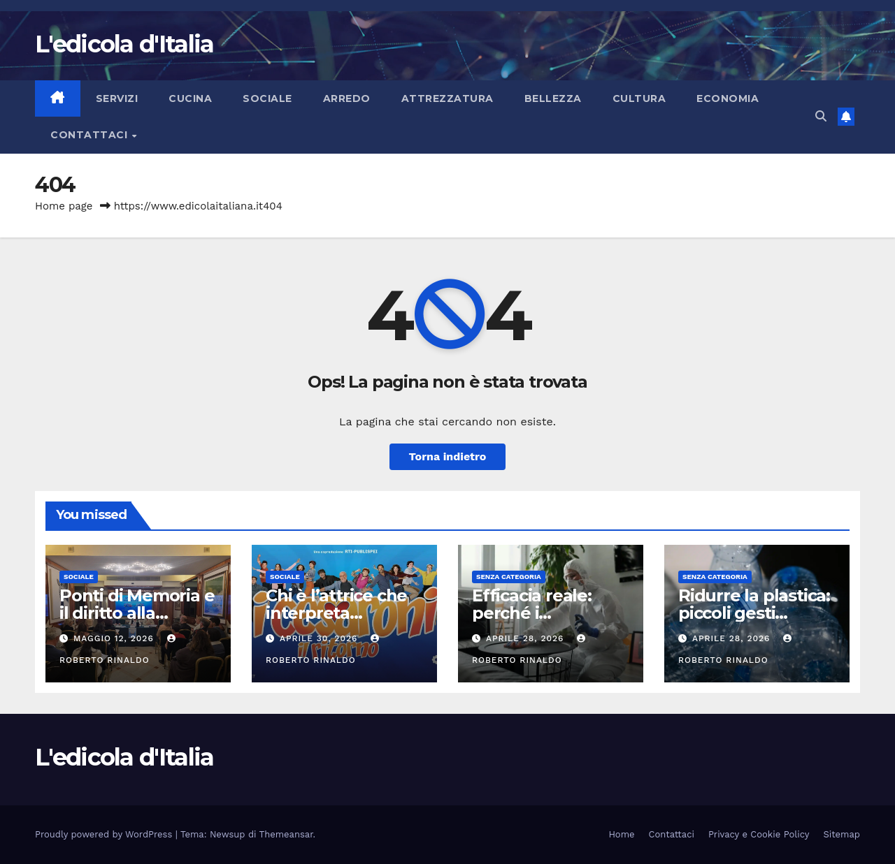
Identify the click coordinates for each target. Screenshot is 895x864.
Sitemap (841, 834)
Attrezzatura (447, 98)
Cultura (639, 98)
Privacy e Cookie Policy (759, 834)
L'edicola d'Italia (124, 44)
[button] (820, 116)
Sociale (267, 98)
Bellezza (553, 98)
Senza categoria (508, 576)
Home (621, 834)
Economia (727, 98)
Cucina (190, 98)
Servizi (117, 98)
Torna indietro (448, 456)
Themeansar (286, 834)
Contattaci (90, 135)
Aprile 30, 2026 (320, 638)
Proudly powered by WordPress (105, 834)
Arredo (347, 98)
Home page (64, 206)
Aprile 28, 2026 (526, 638)
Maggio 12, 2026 (115, 638)
